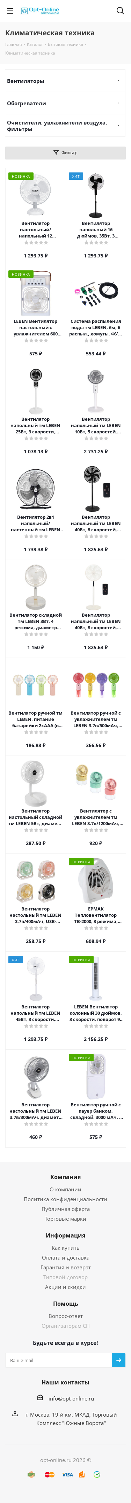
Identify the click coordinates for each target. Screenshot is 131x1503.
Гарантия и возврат (66, 1267)
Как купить (66, 1247)
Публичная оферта (66, 1208)
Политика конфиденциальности (65, 1199)
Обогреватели (26, 103)
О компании (65, 1189)
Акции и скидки (65, 1286)
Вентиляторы (25, 80)
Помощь (65, 1303)
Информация (65, 1235)
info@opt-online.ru (71, 1398)
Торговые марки (65, 1218)
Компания (65, 1177)
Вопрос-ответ (66, 1315)
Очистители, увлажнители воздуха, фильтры (57, 125)
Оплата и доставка (65, 1257)
